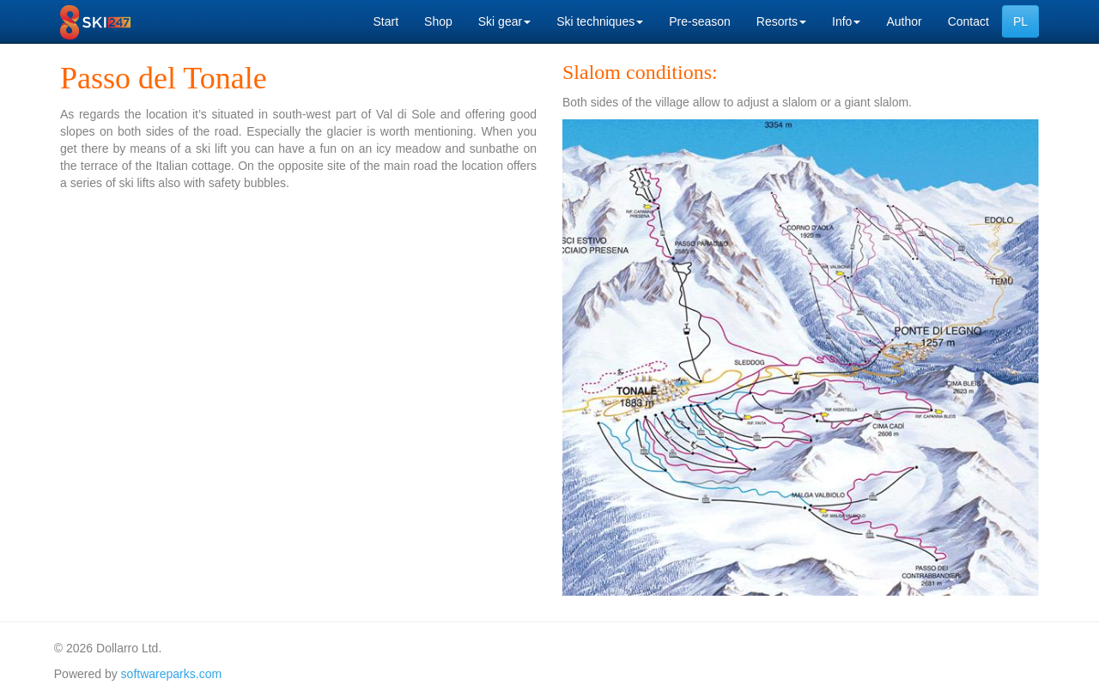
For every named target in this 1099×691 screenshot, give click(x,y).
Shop (438, 21)
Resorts (781, 21)
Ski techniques (599, 21)
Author (903, 21)
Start (385, 21)
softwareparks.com (171, 674)
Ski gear (504, 21)
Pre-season (700, 21)
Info (846, 21)
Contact (968, 21)
